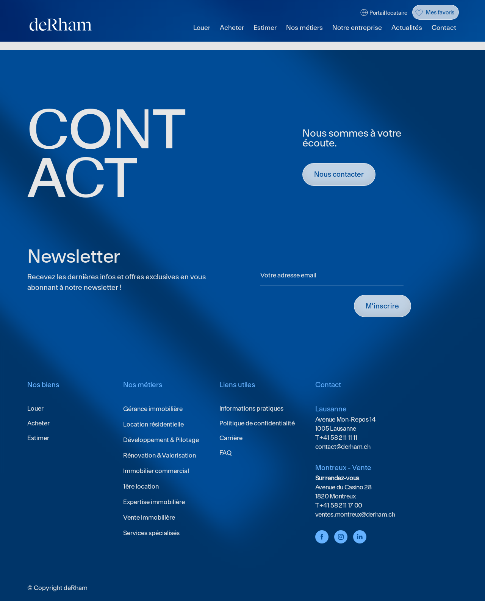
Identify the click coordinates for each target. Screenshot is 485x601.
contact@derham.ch (343, 446)
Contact (444, 28)
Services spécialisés (151, 533)
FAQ (225, 452)
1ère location (141, 486)
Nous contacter (339, 174)
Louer (201, 28)
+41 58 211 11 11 (337, 437)
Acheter (232, 28)
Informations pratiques (251, 408)
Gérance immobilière (153, 409)
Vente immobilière (149, 517)
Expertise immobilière (154, 502)
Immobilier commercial (156, 471)
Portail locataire (388, 12)
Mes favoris (440, 12)
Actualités (406, 28)
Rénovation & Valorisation (159, 455)
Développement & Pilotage (161, 440)
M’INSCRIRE (382, 306)
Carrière (230, 438)
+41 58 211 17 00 (340, 505)
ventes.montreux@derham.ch (355, 514)
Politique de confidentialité (257, 423)
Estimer (265, 28)
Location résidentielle (153, 424)
